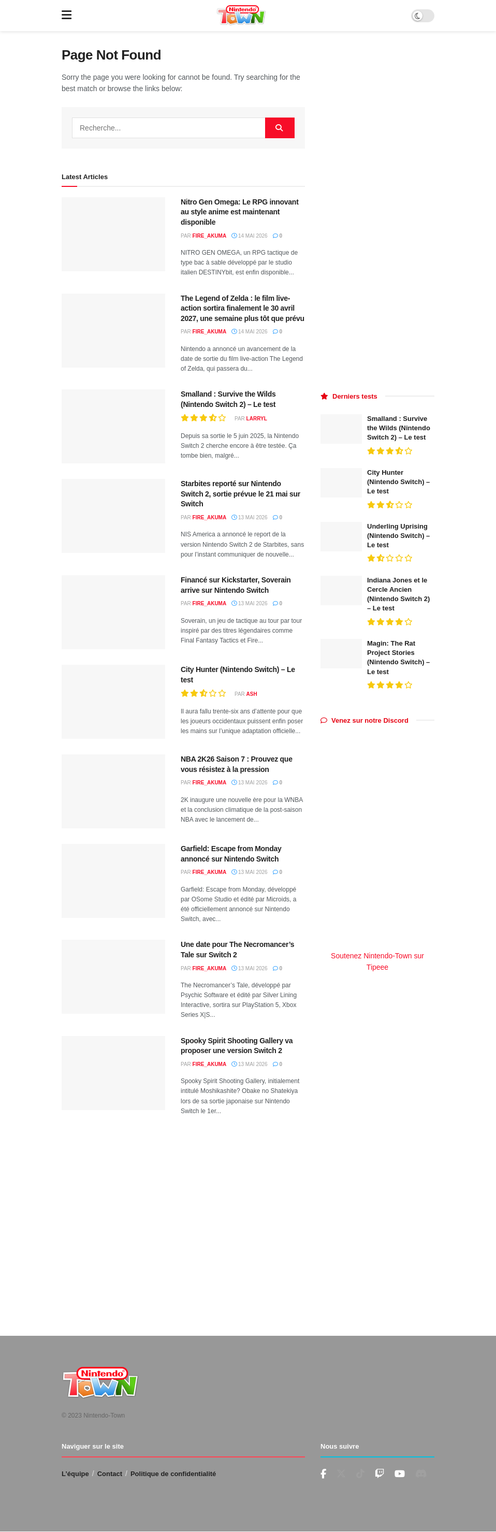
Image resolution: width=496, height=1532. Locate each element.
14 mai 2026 (249, 236)
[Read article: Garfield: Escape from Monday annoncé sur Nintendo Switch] (113, 881)
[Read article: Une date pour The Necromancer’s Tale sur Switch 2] (113, 977)
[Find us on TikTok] (360, 1474)
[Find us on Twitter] (341, 1474)
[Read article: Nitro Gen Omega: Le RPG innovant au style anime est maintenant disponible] (113, 234)
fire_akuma (210, 236)
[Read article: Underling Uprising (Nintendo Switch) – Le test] (341, 536)
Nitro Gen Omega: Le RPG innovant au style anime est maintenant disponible (240, 212)
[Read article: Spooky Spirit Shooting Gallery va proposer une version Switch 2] (113, 1073)
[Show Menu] (66, 15)
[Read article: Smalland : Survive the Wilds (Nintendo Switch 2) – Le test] (113, 426)
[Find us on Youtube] (379, 1474)
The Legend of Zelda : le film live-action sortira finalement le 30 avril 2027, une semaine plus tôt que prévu (242, 308)
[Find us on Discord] (421, 1474)
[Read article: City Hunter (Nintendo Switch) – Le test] (113, 702)
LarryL (256, 418)
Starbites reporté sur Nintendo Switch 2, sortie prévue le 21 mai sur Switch (240, 493)
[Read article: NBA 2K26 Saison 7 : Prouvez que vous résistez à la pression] (113, 791)
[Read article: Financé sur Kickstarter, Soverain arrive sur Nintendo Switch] (113, 612)
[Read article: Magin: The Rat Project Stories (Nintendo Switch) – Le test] (341, 653)
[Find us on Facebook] (323, 1474)
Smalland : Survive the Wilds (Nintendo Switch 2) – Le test (398, 428)
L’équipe (75, 1474)
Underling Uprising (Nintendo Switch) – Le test (398, 535)
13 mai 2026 (249, 517)
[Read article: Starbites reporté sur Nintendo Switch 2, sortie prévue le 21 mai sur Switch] (113, 516)
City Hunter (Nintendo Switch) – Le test (398, 482)
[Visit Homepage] (241, 15)
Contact (109, 1474)
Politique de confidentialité (173, 1474)
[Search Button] (280, 128)
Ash (251, 694)
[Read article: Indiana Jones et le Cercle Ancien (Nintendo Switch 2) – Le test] (341, 590)
